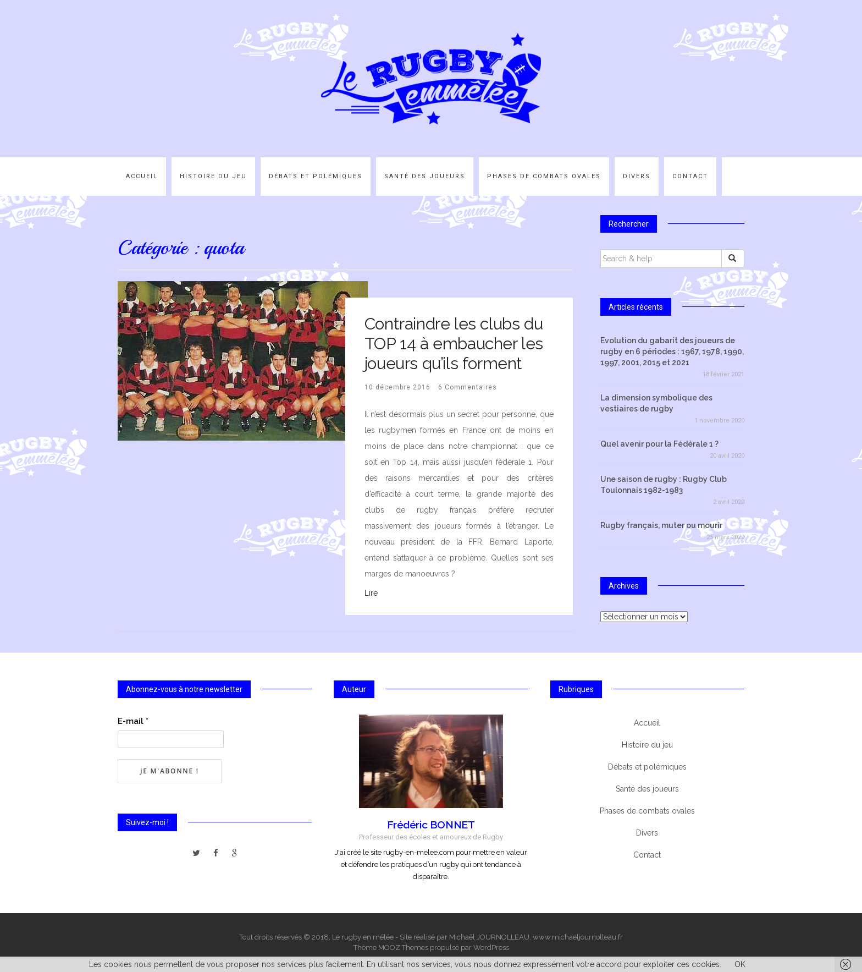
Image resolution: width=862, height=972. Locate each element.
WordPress (491, 947)
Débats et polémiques (315, 176)
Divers (636, 176)
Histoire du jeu (213, 176)
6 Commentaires (467, 387)
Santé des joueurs (424, 176)
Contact (690, 176)
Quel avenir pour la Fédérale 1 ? (659, 444)
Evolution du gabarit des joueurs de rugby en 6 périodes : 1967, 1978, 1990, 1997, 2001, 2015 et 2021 (672, 351)
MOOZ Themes (403, 947)
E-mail (133, 721)
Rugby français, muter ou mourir (661, 525)
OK (739, 964)
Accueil (142, 176)
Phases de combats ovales (544, 176)
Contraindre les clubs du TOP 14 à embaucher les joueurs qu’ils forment (453, 343)
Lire (371, 593)
